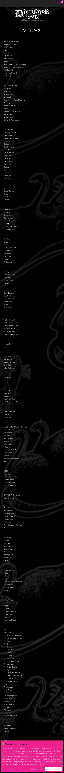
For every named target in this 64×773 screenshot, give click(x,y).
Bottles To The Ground (12, 111)
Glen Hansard (9, 293)
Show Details (42, 764)
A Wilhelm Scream (10, 44)
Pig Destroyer (9, 513)
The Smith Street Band (12, 673)
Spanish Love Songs (11, 603)
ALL (5, 50)
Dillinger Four (9, 224)
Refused (7, 546)
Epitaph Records (10, 248)
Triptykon (7, 713)
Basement (7, 91)
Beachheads (8, 94)
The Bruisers (8, 647)
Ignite (6, 347)
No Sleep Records (10, 482)
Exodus (6, 259)
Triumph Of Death (10, 716)
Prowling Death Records (13, 525)
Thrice (6, 684)
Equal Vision (8, 250)
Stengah (7, 606)
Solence (6, 590)
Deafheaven (8, 197)
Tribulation (8, 710)
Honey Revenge (9, 328)
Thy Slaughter (9, 687)
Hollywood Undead (11, 326)
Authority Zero (9, 76)
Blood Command (10, 106)
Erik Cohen (8, 256)
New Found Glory (10, 477)
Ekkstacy (7, 242)
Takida (6, 630)
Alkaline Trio (8, 59)
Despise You (8, 218)
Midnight (7, 441)
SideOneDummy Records (13, 582)
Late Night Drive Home (12, 402)
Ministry (7, 447)
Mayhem (7, 435)
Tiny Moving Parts (10, 696)
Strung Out (8, 614)
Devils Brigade (9, 221)
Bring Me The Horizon (12, 120)
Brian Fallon (8, 117)
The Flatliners (9, 658)
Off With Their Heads (12, 495)
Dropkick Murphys (11, 226)
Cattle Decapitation (11, 138)
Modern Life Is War (11, 450)
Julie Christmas (9, 368)
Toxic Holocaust (10, 704)
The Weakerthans (10, 681)
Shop (5, 579)
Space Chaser (9, 600)
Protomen (7, 522)
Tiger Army (8, 690)
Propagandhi (8, 519)
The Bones (7, 641)
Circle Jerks (8, 158)
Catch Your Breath (10, 135)
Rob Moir (7, 557)
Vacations (7, 725)
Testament (7, 632)
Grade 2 (7, 304)
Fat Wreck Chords (10, 275)
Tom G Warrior (9, 698)
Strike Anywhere (10, 611)
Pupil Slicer (8, 528)
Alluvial (6, 61)
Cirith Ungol (8, 161)
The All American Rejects (13, 635)
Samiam (7, 573)
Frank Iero (7, 278)
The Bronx (7, 644)
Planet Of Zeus (9, 516)
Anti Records (8, 70)
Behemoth (7, 97)
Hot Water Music (10, 331)
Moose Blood (8, 456)
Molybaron (8, 453)
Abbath (6, 53)
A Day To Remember (11, 41)
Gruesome (7, 310)
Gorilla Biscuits (9, 299)
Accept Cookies (36, 769)
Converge (7, 176)
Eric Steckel (8, 253)
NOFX (6, 471)
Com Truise (8, 173)
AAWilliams (8, 47)
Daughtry (7, 194)
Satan (6, 576)
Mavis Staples (9, 430)
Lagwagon (7, 393)
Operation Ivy (9, 498)
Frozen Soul (8, 283)
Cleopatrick (8, 164)
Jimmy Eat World (10, 362)
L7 (4, 387)
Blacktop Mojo (9, 103)
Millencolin (8, 444)
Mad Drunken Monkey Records (15, 427)
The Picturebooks (10, 667)
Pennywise (8, 511)
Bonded (6, 108)
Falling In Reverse (10, 272)
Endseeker (7, 245)
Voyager (7, 731)
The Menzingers (9, 664)
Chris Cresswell (9, 153)
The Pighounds (9, 670)
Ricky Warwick (9, 552)
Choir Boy (7, 150)
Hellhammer (8, 323)
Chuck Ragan (8, 155)
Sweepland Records (11, 620)
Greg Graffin (8, 307)
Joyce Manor (8, 365)
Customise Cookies (53, 769)
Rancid (6, 540)
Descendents (8, 215)
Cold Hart (7, 170)
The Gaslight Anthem (11, 661)
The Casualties (9, 650)
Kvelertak (7, 378)
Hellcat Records (10, 320)
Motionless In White (11, 458)
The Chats (7, 653)
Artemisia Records (10, 73)
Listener (7, 414)
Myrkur (6, 461)
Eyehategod (8, 262)
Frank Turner (8, 280)
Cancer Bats (8, 130)
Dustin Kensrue (9, 229)
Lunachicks (8, 417)
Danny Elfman (9, 191)
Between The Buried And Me (14, 100)
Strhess (6, 608)
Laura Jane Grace (10, 411)
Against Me (8, 56)
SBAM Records (9, 570)
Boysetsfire (8, 114)
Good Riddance (9, 296)
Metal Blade (8, 438)
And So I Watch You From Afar (15, 64)
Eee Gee (7, 239)
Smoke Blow (8, 584)
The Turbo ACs (9, 678)
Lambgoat (7, 396)
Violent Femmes (10, 728)
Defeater (7, 200)
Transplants (8, 707)
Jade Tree (7, 356)
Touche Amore (9, 701)
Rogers (6, 560)
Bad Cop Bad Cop (10, 86)
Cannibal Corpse (10, 133)
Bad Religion (8, 88)
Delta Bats (7, 209)
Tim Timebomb (9, 693)
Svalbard (7, 617)
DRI (5, 188)
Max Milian (8, 433)
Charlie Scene (9, 147)
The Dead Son (9, 655)
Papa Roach (8, 508)
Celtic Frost (8, 141)
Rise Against (8, 555)
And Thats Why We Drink (13, 67)
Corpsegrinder (9, 178)
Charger (7, 144)
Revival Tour (8, 549)
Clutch (6, 167)
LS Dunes (7, 390)
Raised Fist (8, 537)
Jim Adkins (8, 359)
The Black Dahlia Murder (13, 638)
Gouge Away (8, 302)
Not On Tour (8, 485)
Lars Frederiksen (10, 399)
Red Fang (7, 543)
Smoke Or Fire (9, 587)
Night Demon (9, 480)
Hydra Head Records (11, 334)
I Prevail (7, 344)
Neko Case (8, 474)
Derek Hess (8, 212)
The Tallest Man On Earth (13, 675)
